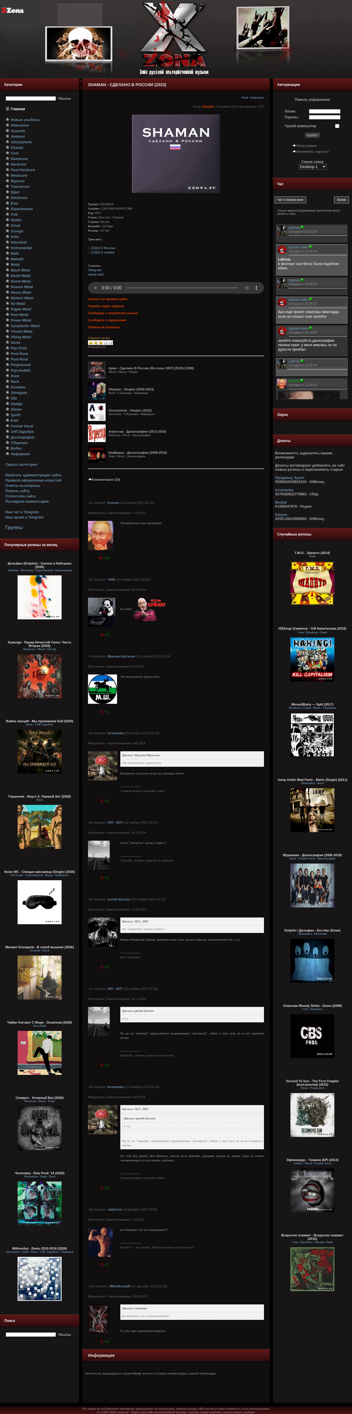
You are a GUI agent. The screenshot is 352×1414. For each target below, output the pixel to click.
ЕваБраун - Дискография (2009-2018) (138, 452)
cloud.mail (96, 274)
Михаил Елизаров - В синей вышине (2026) (39, 947)
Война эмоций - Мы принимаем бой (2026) (39, 721)
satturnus (115, 1209)
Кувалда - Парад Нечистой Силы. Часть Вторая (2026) (39, 643)
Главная (18, 109)
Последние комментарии (27, 501)
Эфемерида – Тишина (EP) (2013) (312, 1160)
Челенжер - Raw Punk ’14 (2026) (40, 1173)
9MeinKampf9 (120, 1286)
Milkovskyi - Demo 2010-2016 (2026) (39, 1248)
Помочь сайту (17, 491)
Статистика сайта (20, 496)
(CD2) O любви (103, 252)
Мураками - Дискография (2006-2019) (312, 855)
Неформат (257, 97)
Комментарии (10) (104, 479)
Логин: (290, 111)
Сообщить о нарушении (107, 320)
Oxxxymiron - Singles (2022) (130, 410)
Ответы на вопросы (22, 486)
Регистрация (307, 145)
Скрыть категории (21, 465)
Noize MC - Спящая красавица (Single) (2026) (39, 871)
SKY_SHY (115, 822)
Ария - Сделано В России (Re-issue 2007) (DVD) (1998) (151, 368)
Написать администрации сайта (33, 475)
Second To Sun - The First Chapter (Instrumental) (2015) (312, 1082)
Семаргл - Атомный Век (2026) (40, 1097)
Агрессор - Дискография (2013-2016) (137, 431)
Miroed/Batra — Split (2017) (312, 704)
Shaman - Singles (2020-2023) (131, 389)
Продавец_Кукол (289, 478)
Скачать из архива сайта (107, 299)
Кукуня (208, 106)
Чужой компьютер (301, 126)
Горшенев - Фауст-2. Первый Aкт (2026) (40, 796)
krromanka (116, 733)
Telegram (95, 270)
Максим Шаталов (121, 656)
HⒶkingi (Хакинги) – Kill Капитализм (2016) (312, 628)
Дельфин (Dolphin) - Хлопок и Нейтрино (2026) (40, 565)
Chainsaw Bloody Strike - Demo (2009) (312, 1005)
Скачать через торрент (106, 306)
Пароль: (292, 117)
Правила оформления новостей (33, 480)
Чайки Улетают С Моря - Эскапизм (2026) (39, 1022)
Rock (245, 97)
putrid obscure (119, 899)
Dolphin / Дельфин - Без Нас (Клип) (313, 930)
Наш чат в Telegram (22, 512)
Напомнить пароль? (313, 151)
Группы (14, 527)
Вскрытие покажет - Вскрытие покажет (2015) (312, 1236)
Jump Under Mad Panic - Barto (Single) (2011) (312, 779)
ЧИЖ (111, 579)
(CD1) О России (103, 248)
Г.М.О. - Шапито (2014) (312, 553)
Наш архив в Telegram (24, 517)
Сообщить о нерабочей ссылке (113, 313)
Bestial (281, 502)
